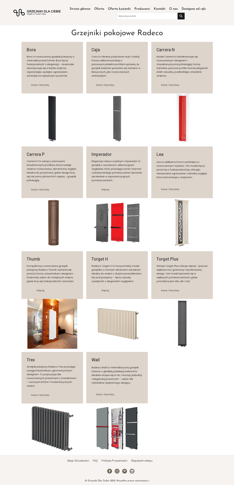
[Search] (181, 16)
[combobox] (147, 16)
